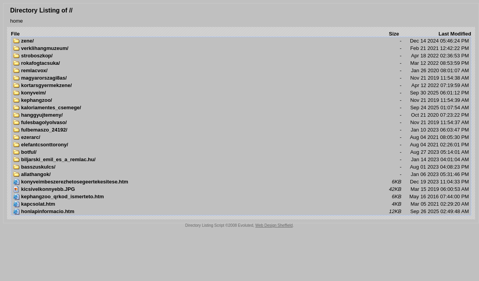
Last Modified (454, 34)
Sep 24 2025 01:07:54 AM (241, 108)
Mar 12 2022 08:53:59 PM (241, 63)
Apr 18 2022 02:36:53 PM (241, 56)
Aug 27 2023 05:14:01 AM (241, 152)
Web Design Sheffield (274, 225)
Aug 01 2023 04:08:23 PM (241, 167)
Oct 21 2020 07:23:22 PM (241, 115)
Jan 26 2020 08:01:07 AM (241, 71)
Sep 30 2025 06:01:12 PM (241, 93)
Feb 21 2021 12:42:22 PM (241, 48)
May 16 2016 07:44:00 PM (241, 197)
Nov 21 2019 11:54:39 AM (241, 100)
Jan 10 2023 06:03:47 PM (241, 130)
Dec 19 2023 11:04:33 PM (241, 182)
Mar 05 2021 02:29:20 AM (241, 204)
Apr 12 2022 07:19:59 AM (241, 85)
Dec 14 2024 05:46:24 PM (241, 41)
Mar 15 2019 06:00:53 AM (241, 189)
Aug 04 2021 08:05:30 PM (241, 137)
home (16, 21)
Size (394, 34)
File (15, 34)
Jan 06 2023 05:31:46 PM (241, 174)
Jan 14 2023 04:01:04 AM (241, 160)
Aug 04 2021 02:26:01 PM (241, 145)
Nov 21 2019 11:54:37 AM (241, 122)
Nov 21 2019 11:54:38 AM (241, 78)
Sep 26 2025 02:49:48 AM (241, 211)
